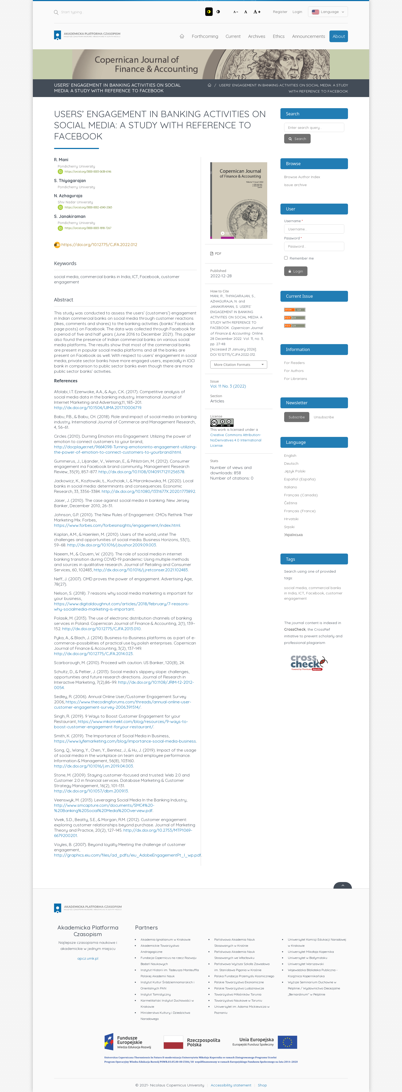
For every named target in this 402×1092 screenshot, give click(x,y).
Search (299, 139)
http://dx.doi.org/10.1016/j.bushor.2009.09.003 (111, 544)
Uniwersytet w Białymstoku (307, 958)
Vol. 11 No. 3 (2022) (228, 386)
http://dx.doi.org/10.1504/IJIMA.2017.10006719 (97, 407)
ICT (301, 593)
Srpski (289, 526)
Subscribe (297, 417)
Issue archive (295, 184)
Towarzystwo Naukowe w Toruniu (238, 1000)
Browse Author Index (302, 176)
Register (280, 11)
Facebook (315, 593)
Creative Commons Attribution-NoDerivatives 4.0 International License (235, 440)
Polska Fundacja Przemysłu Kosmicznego (244, 976)
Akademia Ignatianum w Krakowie (165, 939)
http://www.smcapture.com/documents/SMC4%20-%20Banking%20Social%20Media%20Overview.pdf (104, 807)
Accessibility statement (231, 1085)
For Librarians (295, 378)
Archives (256, 36)
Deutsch (291, 463)
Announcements (308, 36)
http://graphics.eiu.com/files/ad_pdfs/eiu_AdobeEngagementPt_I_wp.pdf (127, 855)
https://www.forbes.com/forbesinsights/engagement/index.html (117, 525)
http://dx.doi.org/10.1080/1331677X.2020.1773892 (148, 491)
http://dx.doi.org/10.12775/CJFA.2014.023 (93, 653)
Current (233, 36)
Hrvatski (291, 518)
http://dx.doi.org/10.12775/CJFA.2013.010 (101, 628)
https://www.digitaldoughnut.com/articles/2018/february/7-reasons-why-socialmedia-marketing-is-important (121, 606)
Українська (293, 534)
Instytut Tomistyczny (156, 994)
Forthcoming (205, 36)
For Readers (294, 363)
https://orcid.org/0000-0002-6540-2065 (88, 207)
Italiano (290, 487)
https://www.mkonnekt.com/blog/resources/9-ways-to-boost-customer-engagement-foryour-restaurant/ (121, 724)
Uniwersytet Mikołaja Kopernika (311, 952)
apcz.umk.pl (87, 958)
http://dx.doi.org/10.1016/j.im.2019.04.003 (93, 766)
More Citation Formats (232, 364)
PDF (217, 253)
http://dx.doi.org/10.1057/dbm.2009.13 (91, 790)
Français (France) (300, 510)
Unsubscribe (324, 417)
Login (297, 11)
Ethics (279, 36)
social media (295, 587)
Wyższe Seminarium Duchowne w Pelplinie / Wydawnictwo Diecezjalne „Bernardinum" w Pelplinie (314, 988)
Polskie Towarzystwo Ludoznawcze (239, 988)
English (290, 455)
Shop (262, 1085)
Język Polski (294, 471)
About (339, 36)
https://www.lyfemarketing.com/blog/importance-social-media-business (125, 741)
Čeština (290, 503)
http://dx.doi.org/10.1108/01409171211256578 (141, 471)
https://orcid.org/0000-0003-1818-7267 (88, 228)
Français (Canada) (301, 495)
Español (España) (300, 479)
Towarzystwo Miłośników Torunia (237, 994)
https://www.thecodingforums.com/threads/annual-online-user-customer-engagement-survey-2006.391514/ (122, 704)
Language (328, 11)
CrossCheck (295, 629)
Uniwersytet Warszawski (306, 964)
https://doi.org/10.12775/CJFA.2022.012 (99, 244)
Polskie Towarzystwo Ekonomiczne (239, 982)
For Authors (293, 371)
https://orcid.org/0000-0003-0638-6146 (88, 171)
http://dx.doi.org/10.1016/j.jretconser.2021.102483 (141, 569)
